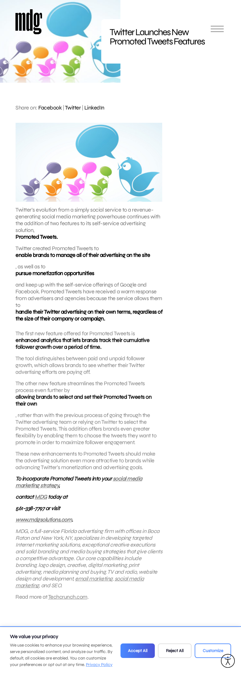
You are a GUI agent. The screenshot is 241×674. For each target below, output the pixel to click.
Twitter (73, 107)
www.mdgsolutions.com (43, 523)
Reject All (175, 650)
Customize (213, 650)
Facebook (49, 107)
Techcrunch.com (67, 600)
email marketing (93, 582)
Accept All (137, 650)
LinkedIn (94, 107)
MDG (41, 500)
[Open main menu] (217, 31)
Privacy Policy (99, 664)
